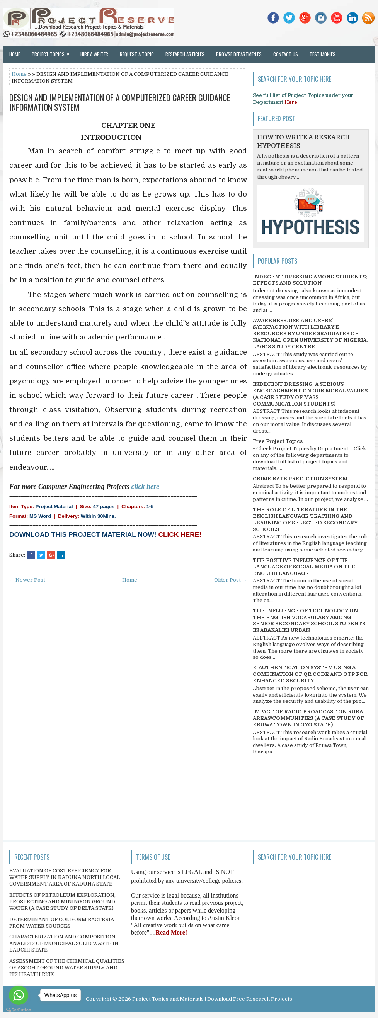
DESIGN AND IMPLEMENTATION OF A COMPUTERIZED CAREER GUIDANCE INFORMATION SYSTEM (119, 102)
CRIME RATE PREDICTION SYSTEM (300, 479)
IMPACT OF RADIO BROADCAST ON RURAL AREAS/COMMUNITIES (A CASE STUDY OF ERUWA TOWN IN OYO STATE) (309, 718)
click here (145, 486)
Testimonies (322, 54)
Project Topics (53, 52)
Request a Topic (137, 54)
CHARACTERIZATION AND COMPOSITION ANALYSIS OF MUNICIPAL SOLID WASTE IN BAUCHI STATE (64, 943)
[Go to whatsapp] (18, 995)
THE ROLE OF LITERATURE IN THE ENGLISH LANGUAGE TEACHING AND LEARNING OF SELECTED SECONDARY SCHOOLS (305, 519)
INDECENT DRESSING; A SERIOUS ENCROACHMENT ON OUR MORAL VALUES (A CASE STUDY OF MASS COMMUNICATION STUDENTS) (310, 394)
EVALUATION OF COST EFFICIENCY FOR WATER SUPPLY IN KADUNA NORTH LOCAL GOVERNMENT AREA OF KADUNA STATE (64, 877)
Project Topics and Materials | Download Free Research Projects (212, 999)
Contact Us (285, 54)
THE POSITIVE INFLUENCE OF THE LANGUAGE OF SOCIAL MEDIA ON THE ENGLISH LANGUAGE (304, 566)
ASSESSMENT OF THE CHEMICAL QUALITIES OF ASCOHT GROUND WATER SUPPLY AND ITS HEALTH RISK (66, 967)
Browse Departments (239, 54)
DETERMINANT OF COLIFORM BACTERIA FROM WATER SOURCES (61, 922)
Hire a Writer (94, 54)
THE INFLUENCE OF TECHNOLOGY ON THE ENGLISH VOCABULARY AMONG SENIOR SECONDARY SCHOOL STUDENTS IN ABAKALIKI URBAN (309, 620)
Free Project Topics (278, 441)
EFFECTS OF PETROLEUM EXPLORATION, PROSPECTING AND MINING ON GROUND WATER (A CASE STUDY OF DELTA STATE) (62, 901)
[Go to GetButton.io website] (18, 1010)
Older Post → (230, 580)
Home (14, 54)
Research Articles (184, 54)
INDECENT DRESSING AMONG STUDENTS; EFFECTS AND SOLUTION (310, 280)
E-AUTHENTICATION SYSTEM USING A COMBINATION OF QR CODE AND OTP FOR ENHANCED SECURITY (310, 674)
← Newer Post (27, 580)
